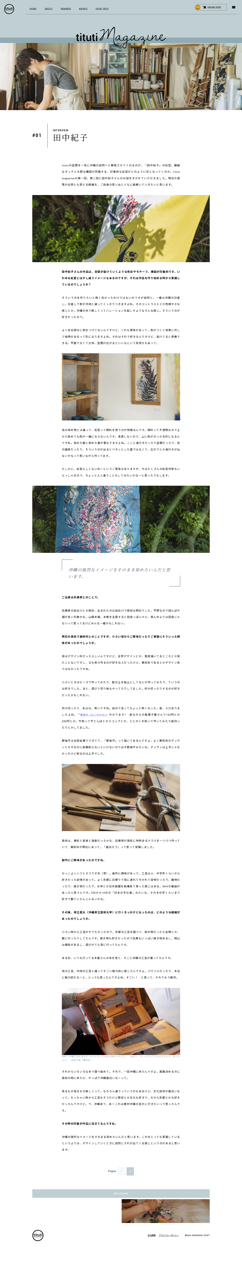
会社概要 (147, 1239)
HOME (34, 9)
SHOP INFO (109, 9)
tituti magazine (121, 1194)
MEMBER (69, 9)
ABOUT (50, 9)
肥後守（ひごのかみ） (94, 715)
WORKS (89, 9)
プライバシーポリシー (167, 1239)
